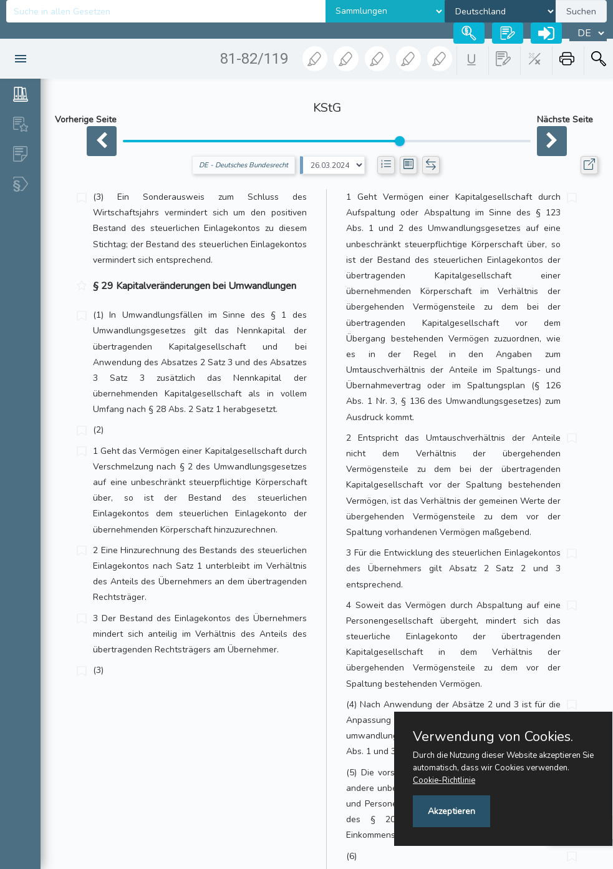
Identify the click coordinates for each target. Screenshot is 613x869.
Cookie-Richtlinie (444, 780)
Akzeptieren (451, 811)
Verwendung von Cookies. (493, 736)
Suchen (581, 11)
